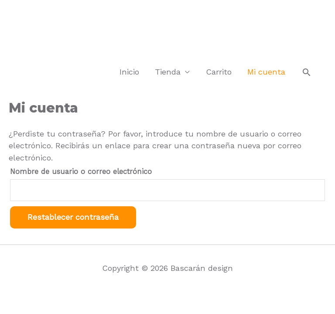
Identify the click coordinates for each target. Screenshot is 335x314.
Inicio (129, 71)
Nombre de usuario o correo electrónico (81, 171)
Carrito (219, 71)
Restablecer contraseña (73, 217)
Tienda (168, 71)
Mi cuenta (266, 71)
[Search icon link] (306, 72)
